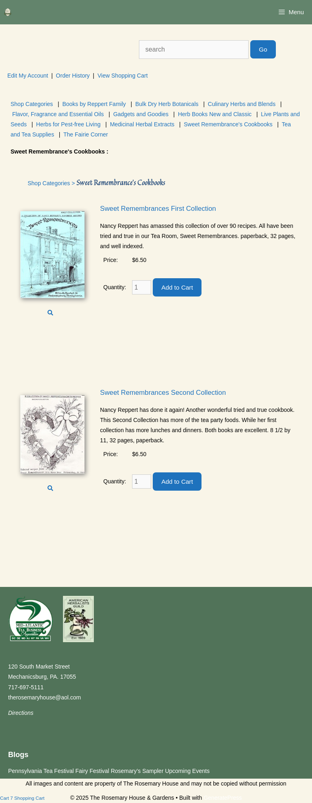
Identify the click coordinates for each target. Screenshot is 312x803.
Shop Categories (32, 104)
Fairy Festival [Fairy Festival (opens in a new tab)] (92, 771)
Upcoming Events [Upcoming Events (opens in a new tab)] (187, 771)
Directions (20, 713)
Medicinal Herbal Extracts (142, 124)
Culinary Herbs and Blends (242, 104)
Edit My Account (27, 75)
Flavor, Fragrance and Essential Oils (58, 114)
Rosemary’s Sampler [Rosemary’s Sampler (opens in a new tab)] (137, 771)
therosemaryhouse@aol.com (44, 697)
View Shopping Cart (122, 75)
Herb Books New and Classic (214, 114)
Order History (73, 75)
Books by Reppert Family (94, 104)
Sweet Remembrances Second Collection (163, 392)
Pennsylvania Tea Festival (41, 771)
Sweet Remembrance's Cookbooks (228, 124)
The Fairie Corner (85, 134)
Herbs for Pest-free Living (68, 124)
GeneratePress (223, 797)
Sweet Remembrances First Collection (158, 208)
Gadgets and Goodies (141, 114)
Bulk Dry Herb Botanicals (167, 104)
